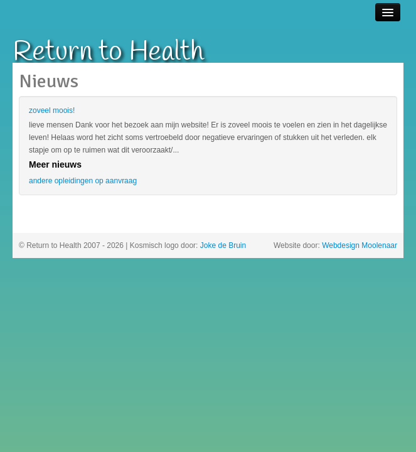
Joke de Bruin (223, 245)
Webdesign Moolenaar (359, 245)
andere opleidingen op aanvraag (83, 180)
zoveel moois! (52, 110)
